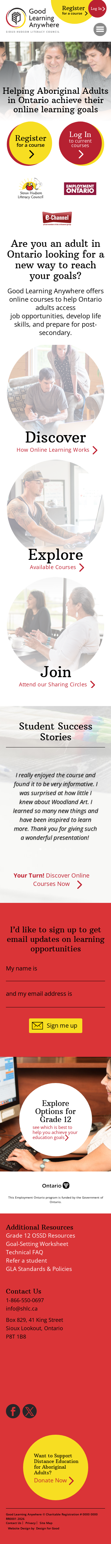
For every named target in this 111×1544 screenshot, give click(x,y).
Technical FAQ (24, 1252)
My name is (21, 968)
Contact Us (13, 1523)
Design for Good (47, 1528)
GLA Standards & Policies (39, 1269)
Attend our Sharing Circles (53, 684)
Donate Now (50, 1480)
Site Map (46, 1523)
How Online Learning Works (53, 449)
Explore (55, 554)
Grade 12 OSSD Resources (40, 1235)
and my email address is (39, 993)
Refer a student (26, 1260)
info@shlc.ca (22, 1308)
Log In (80, 139)
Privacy (30, 1523)
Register (73, 10)
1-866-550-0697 (25, 1300)
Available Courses (53, 567)
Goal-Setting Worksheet (37, 1244)
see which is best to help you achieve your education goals (55, 1132)
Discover (55, 437)
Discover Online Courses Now (51, 879)
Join (55, 672)
